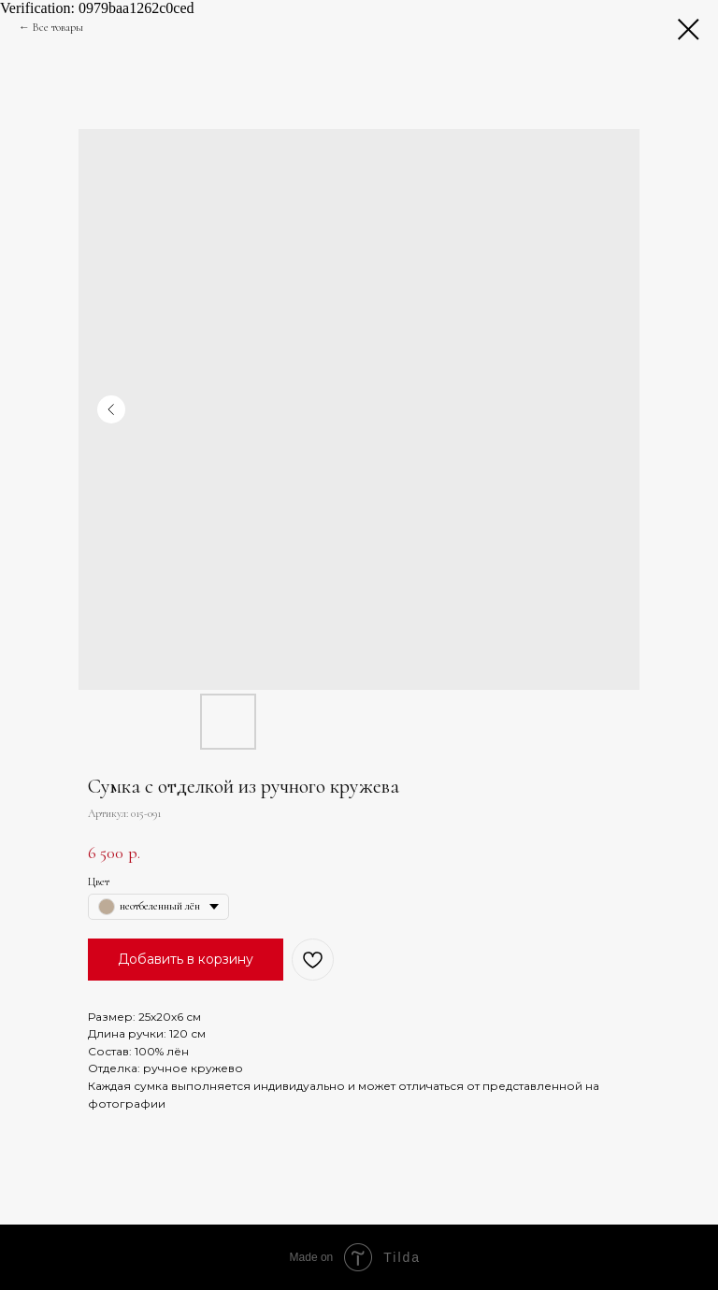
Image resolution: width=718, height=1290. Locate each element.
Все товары (58, 27)
